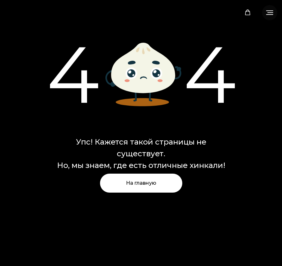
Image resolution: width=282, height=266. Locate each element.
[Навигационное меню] (269, 12)
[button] (248, 12)
